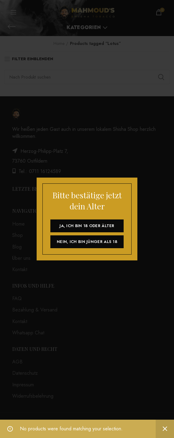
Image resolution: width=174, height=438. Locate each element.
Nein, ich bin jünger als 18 (87, 242)
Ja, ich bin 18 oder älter (87, 226)
